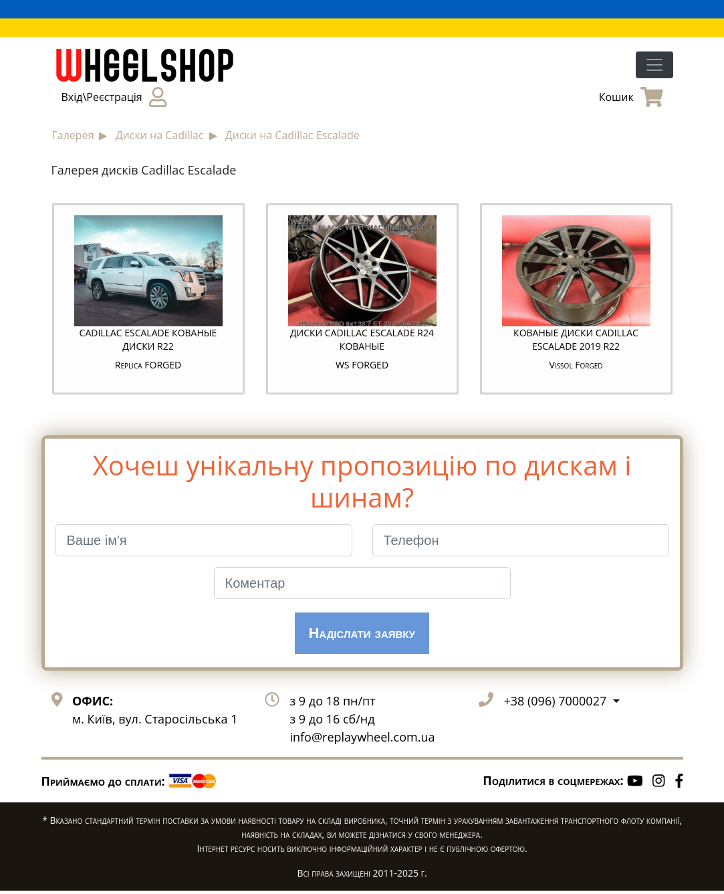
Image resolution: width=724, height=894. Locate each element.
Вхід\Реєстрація (114, 97)
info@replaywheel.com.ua (362, 741)
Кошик (631, 97)
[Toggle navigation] (654, 64)
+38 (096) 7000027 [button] (556, 705)
